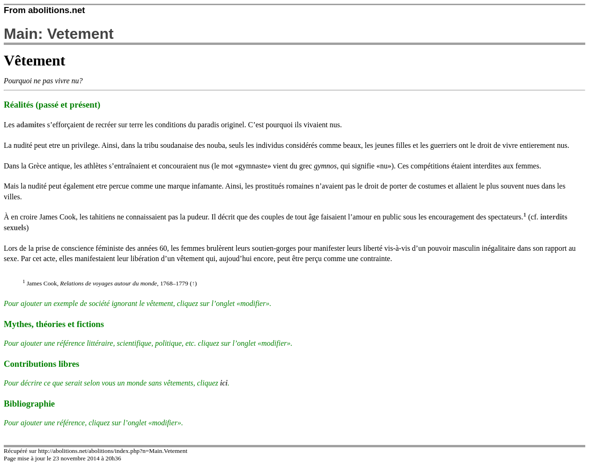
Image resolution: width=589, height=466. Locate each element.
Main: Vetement (59, 33)
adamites (30, 125)
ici (224, 383)
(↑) (193, 283)
